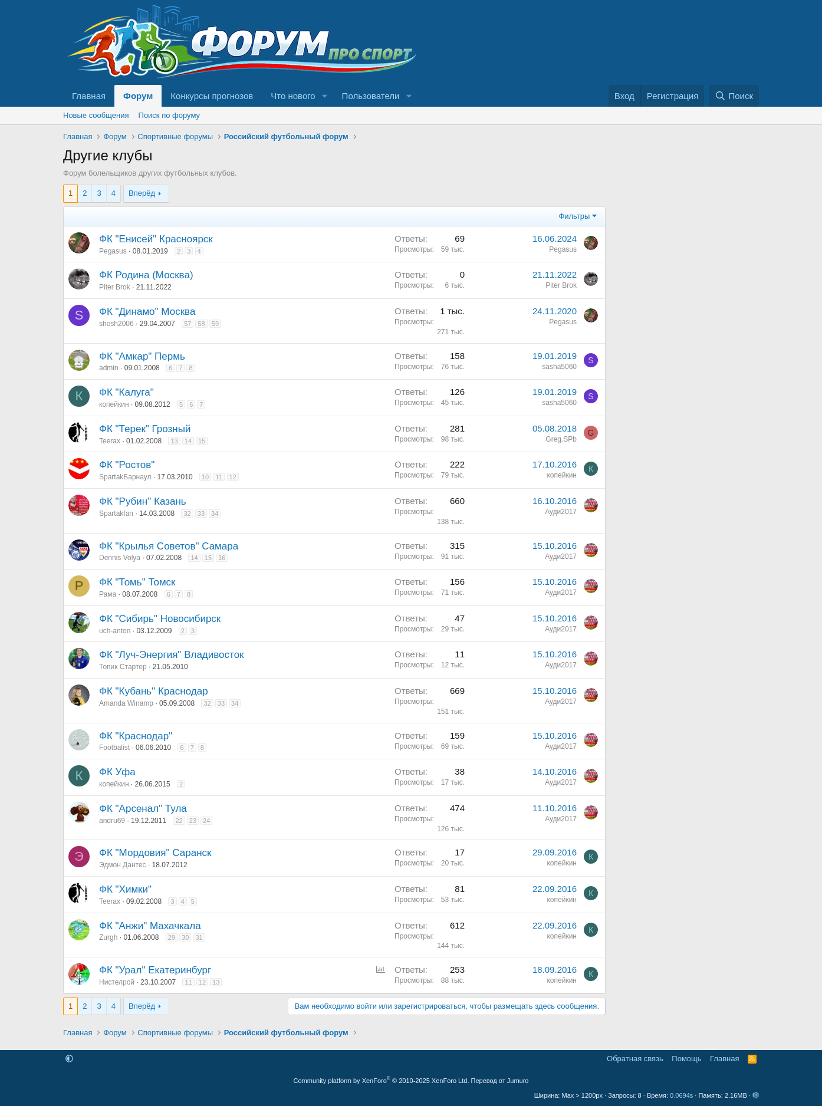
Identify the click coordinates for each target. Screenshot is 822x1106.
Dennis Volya (119, 558)
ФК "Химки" (125, 889)
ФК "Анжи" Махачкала (150, 925)
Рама (107, 594)
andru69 (112, 821)
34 (214, 513)
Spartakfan (116, 513)
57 (187, 323)
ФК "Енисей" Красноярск (156, 239)
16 (221, 557)
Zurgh (108, 937)
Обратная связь (635, 1058)
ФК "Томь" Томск (137, 582)
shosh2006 (116, 324)
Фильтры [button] (574, 216)
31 (198, 937)
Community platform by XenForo (381, 1080)
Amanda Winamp (126, 703)
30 (185, 937)
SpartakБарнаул (125, 477)
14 (188, 441)
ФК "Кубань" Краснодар (153, 691)
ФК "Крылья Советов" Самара (168, 546)
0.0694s (681, 1095)
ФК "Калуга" (126, 392)
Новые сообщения (96, 115)
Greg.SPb (561, 439)
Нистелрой (116, 982)
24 (206, 820)
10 (205, 476)
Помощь (686, 1058)
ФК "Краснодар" (135, 736)
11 (218, 476)
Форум (138, 96)
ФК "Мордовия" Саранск (155, 852)
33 (201, 513)
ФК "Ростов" (126, 464)
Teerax (109, 441)
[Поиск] (734, 96)
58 (201, 323)
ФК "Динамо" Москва (147, 311)
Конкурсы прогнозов (211, 96)
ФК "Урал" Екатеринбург (155, 970)
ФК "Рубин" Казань (142, 501)
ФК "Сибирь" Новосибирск (160, 618)
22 (178, 820)
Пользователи (371, 96)
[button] (325, 96)
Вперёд (142, 193)
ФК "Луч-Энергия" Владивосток (171, 654)
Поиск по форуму (169, 115)
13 (173, 441)
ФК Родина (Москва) (146, 275)
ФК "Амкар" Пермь (142, 356)
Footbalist (114, 747)
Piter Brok (114, 287)
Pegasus (113, 251)
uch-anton (114, 631)
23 (192, 820)
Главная (89, 96)
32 (186, 513)
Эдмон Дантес (122, 865)
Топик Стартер (123, 667)
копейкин (114, 404)
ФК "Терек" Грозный (144, 428)
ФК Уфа (117, 772)
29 (171, 937)
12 (232, 476)
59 (215, 323)
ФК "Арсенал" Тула (143, 808)
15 (201, 441)
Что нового (293, 96)
